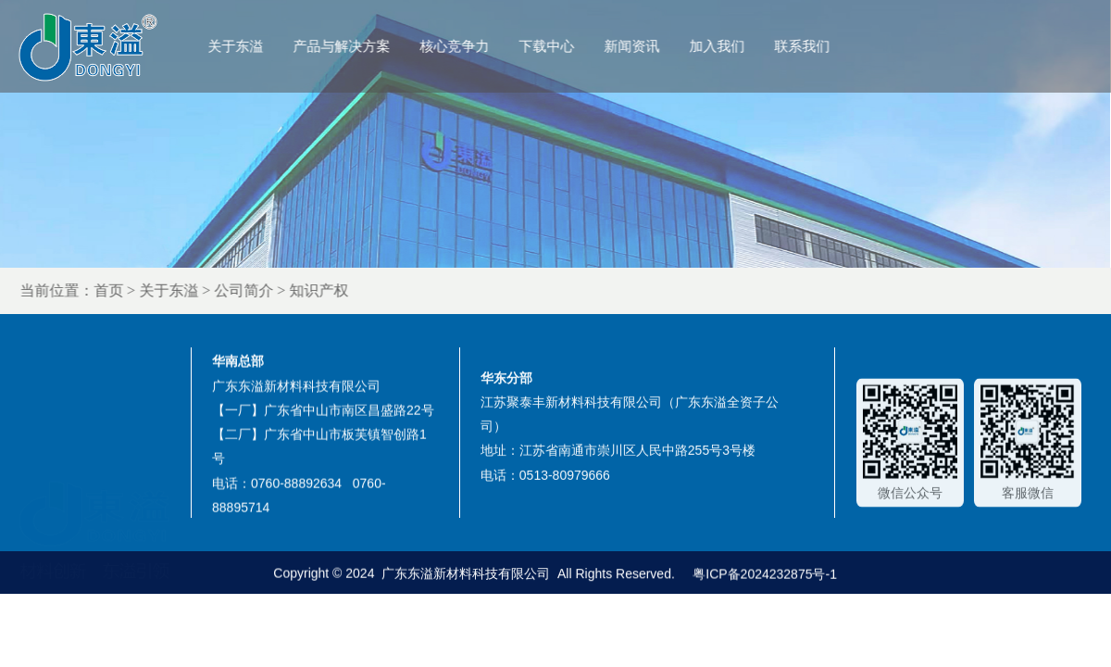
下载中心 (572, 46)
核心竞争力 (480, 46)
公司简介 (285, 290)
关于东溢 (261, 46)
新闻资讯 (657, 46)
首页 (150, 290)
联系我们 (827, 46)
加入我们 (742, 46)
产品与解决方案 (367, 46)
